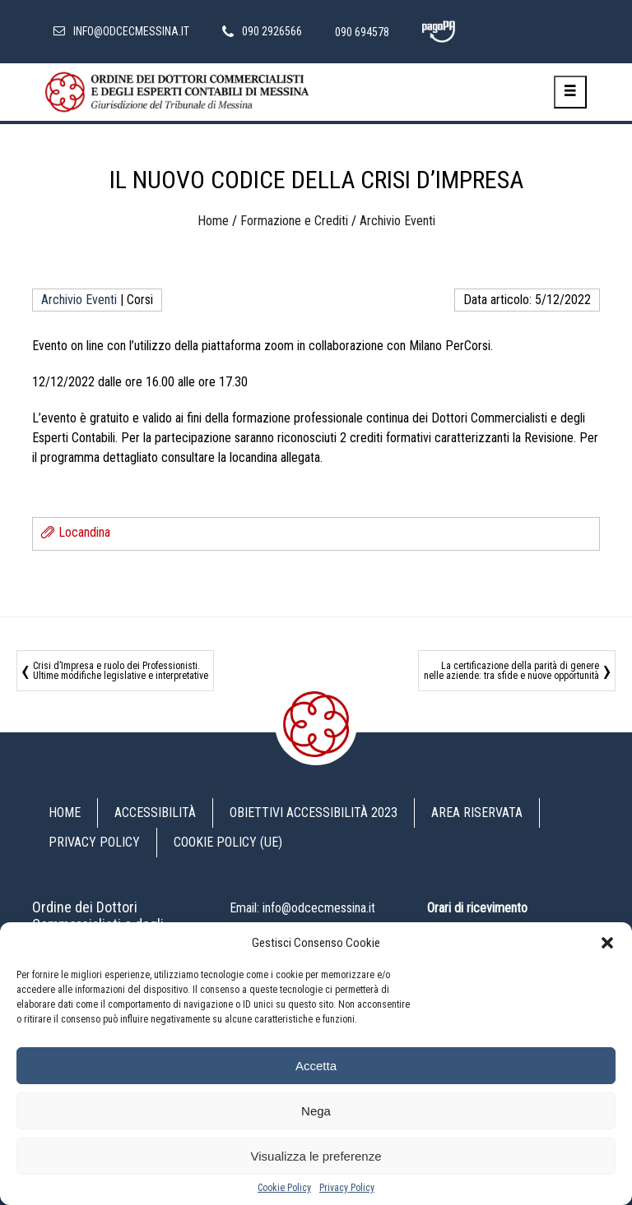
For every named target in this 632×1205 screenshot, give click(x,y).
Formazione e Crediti (294, 221)
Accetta (316, 1066)
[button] (607, 943)
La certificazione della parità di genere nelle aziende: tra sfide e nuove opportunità (511, 671)
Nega (316, 1111)
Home (213, 221)
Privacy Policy (346, 1188)
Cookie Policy (284, 1188)
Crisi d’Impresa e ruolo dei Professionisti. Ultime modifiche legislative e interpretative (120, 671)
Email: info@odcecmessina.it (302, 908)
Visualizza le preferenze (316, 1156)
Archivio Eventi (397, 221)
